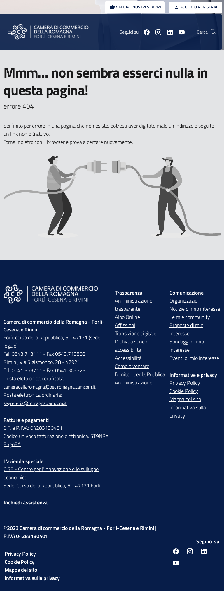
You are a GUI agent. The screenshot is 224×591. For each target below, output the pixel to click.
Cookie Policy (183, 391)
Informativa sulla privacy (187, 411)
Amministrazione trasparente (133, 305)
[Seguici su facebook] (144, 32)
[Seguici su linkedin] (168, 32)
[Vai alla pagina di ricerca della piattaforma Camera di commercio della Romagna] (213, 31)
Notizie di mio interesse (194, 309)
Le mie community (189, 317)
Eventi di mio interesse (194, 358)
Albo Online (127, 317)
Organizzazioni (185, 301)
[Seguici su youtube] (179, 32)
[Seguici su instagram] (156, 32)
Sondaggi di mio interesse (186, 346)
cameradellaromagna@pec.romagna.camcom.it (50, 386)
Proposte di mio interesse (186, 329)
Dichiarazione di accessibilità (132, 346)
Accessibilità (128, 358)
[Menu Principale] (11, 32)
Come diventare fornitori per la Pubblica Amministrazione (140, 374)
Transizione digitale (135, 333)
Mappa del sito (185, 399)
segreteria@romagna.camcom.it (35, 403)
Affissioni (125, 325)
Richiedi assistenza (26, 502)
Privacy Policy (184, 383)
